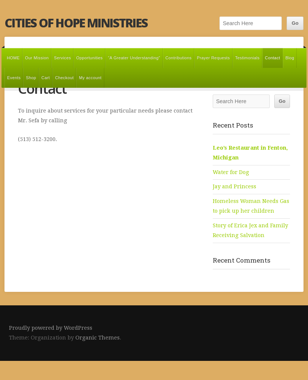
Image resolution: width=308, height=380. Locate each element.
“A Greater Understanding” (134, 58)
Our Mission (37, 58)
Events (14, 77)
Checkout (64, 77)
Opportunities (89, 58)
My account (90, 77)
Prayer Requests (213, 58)
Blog (289, 58)
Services (62, 58)
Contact (272, 58)
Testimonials (247, 58)
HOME (13, 58)
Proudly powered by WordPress (50, 328)
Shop (31, 77)
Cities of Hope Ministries (76, 23)
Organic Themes (97, 338)
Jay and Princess (234, 186)
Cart (45, 77)
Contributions (178, 58)
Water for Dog (231, 172)
